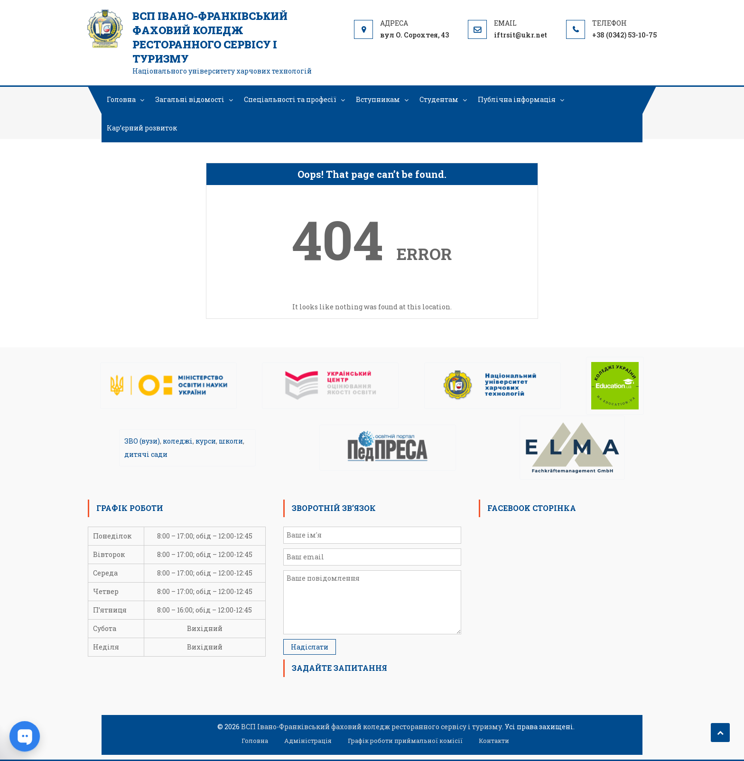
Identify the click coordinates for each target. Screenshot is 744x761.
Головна (121, 99)
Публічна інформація (517, 99)
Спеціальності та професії (290, 99)
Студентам (438, 99)
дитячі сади (145, 454)
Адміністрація (308, 740)
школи (231, 440)
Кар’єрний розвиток (142, 127)
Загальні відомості (189, 99)
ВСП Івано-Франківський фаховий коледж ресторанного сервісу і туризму (210, 37)
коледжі (178, 440)
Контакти (494, 740)
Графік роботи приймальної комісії (405, 740)
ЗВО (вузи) (142, 440)
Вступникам (378, 99)
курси (205, 440)
